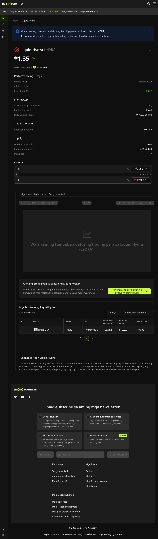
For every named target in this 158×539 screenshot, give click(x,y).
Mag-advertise (69, 11)
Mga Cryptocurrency (96, 481)
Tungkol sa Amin (57, 194)
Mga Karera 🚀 (60, 481)
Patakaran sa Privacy (72, 534)
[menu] (4, 27)
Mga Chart (26, 194)
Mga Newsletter (19, 11)
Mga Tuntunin (51, 534)
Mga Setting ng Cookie (110, 534)
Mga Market (40, 194)
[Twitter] (15, 397)
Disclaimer (90, 534)
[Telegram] (29, 397)
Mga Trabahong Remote (64, 506)
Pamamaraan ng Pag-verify (66, 516)
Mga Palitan (92, 485)
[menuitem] (4, 18)
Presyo (15, 20)
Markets (53, 11)
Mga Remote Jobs (89, 11)
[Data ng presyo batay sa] (40, 67)
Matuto (89, 476)
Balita (89, 471)
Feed (4, 11)
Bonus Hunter (38, 11)
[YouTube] (22, 397)
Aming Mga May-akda (63, 476)
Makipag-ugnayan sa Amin (66, 511)
